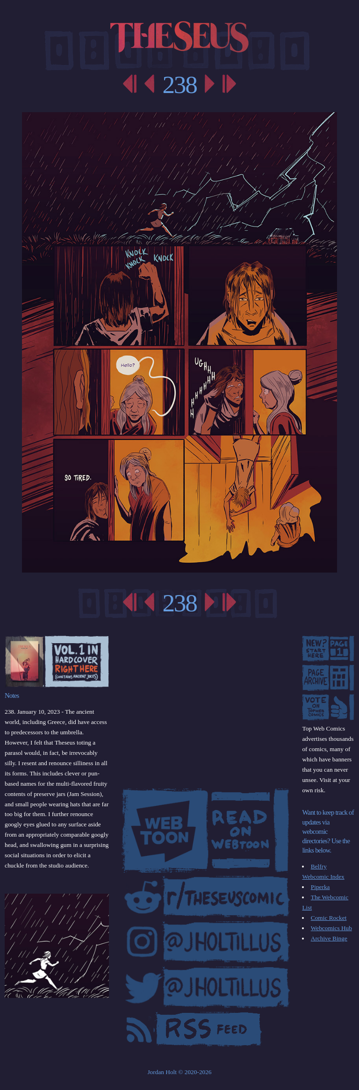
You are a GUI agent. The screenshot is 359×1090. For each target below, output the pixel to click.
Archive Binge (329, 938)
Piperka (320, 886)
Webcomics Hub (331, 928)
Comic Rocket (329, 917)
